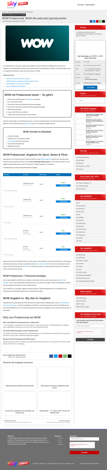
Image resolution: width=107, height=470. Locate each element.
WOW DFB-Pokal (81, 301)
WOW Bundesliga (81, 298)
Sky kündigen (80, 160)
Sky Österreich (80, 209)
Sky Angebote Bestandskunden (85, 281)
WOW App (26, 266)
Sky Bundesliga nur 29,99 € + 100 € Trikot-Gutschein (90, 57)
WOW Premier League (82, 307)
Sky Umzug (79, 169)
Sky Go (78, 214)
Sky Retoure (79, 163)
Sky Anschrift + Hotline (83, 166)
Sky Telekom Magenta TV (83, 183)
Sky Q (78, 203)
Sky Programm (80, 235)
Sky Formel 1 (80, 263)
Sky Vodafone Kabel (82, 186)
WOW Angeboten (46, 159)
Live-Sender (11, 141)
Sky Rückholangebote (82, 157)
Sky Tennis (79, 266)
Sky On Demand (81, 229)
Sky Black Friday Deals (83, 278)
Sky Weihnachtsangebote (83, 275)
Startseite (4, 12)
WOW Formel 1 (80, 304)
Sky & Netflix (80, 217)
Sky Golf (78, 269)
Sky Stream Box (81, 206)
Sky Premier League (82, 260)
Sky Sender (28, 123)
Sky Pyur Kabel (80, 189)
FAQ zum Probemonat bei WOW (15, 86)
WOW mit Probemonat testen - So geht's (18, 78)
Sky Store (79, 241)
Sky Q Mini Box (80, 232)
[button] (99, 4)
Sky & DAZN (79, 220)
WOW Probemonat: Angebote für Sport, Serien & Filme (22, 81)
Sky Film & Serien (81, 272)
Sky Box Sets (80, 211)
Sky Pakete (80, 5)
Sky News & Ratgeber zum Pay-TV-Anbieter (14, 14)
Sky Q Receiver (40, 264)
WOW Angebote (90, 5)
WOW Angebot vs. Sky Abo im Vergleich (18, 84)
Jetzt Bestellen (63, 185)
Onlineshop (30, 99)
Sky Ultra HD (80, 226)
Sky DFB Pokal (80, 258)
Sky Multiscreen (81, 223)
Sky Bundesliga (80, 255)
